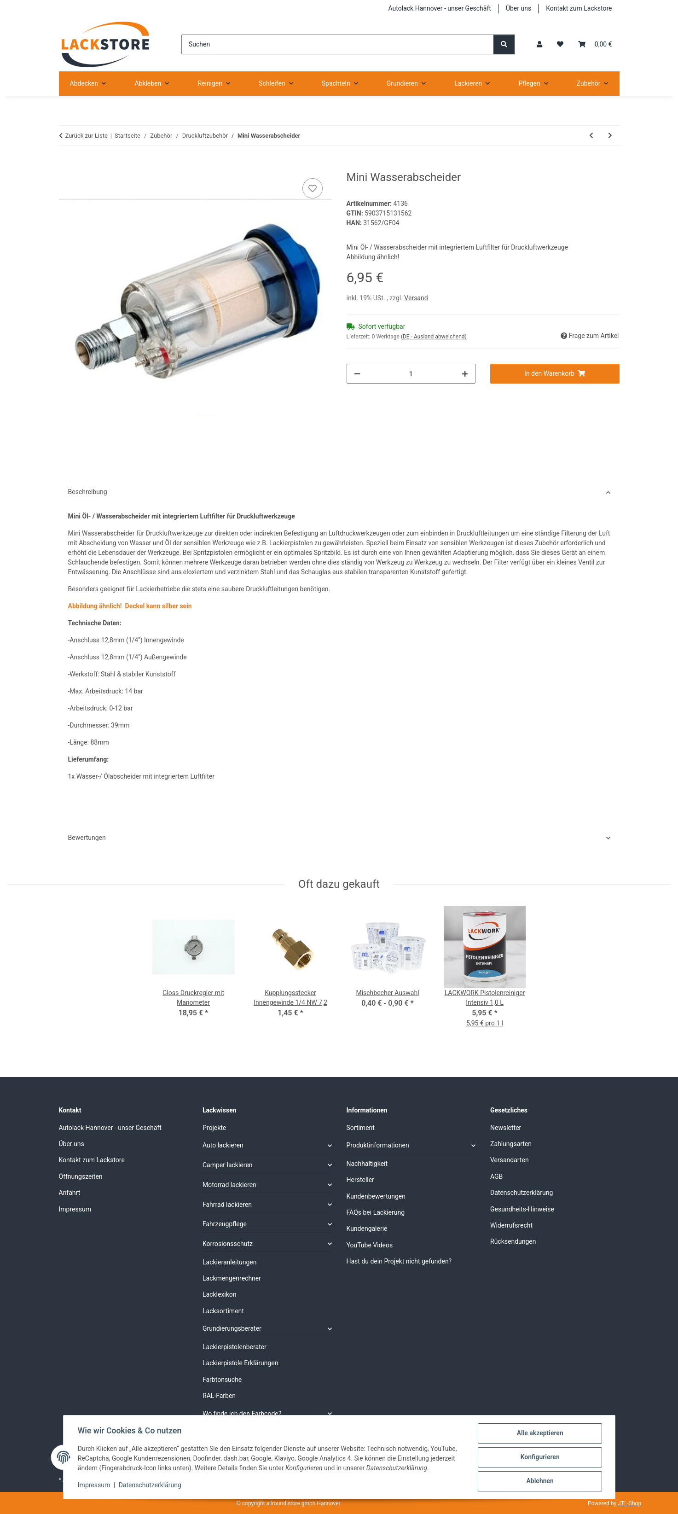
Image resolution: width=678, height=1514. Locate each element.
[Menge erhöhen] (465, 373)
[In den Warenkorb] (66, 166)
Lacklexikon (220, 1294)
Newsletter (505, 1127)
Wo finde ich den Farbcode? (242, 1413)
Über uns (518, 8)
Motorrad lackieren (229, 1184)
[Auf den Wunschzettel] (312, 188)
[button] (539, 44)
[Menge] (411, 373)
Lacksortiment (223, 1311)
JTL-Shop (629, 1503)
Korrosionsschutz (228, 1243)
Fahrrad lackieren (227, 1204)
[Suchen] (337, 44)
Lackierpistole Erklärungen (240, 1363)
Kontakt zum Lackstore (579, 8)
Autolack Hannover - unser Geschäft (439, 8)
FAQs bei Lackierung (376, 1212)
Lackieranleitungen (230, 1262)
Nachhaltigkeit (367, 1163)
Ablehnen (539, 1481)
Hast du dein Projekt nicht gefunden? (399, 1261)
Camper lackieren (228, 1165)
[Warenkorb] (595, 44)
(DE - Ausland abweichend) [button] (434, 336)
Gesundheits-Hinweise (522, 1209)
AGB (496, 1176)
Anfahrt (70, 1192)
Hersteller (360, 1179)
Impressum (94, 1485)
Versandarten (509, 1160)
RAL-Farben (219, 1395)
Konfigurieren (539, 1457)
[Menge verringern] (357, 373)
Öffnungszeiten (81, 1176)
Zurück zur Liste (86, 135)
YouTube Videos (370, 1245)
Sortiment (361, 1127)
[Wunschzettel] (560, 44)
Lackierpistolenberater (235, 1347)
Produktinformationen (378, 1145)
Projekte (214, 1127)
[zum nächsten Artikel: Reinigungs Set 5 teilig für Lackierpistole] (610, 136)
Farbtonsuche (222, 1379)
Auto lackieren (223, 1145)
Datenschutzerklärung (150, 1485)
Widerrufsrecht (511, 1225)
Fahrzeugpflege (225, 1224)
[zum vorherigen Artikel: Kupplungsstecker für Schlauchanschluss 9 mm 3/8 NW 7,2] (591, 136)
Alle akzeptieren (539, 1433)
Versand (416, 298)
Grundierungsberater (232, 1328)
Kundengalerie (367, 1228)
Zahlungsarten (511, 1143)
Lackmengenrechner (232, 1278)
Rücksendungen (513, 1241)
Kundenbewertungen (376, 1196)
